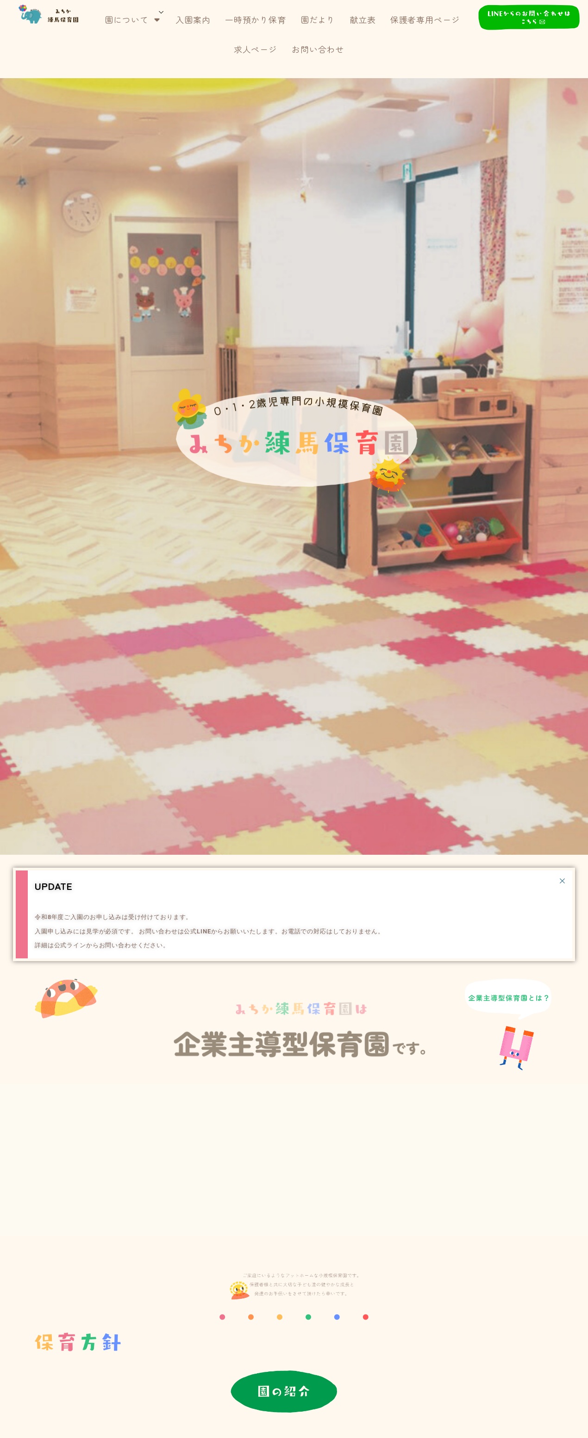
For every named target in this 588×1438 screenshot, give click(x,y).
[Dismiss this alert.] (562, 880)
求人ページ (255, 49)
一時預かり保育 (255, 19)
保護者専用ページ (425, 19)
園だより (317, 19)
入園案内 (192, 19)
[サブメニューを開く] (161, 11)
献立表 (363, 19)
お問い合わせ (318, 49)
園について (133, 19)
